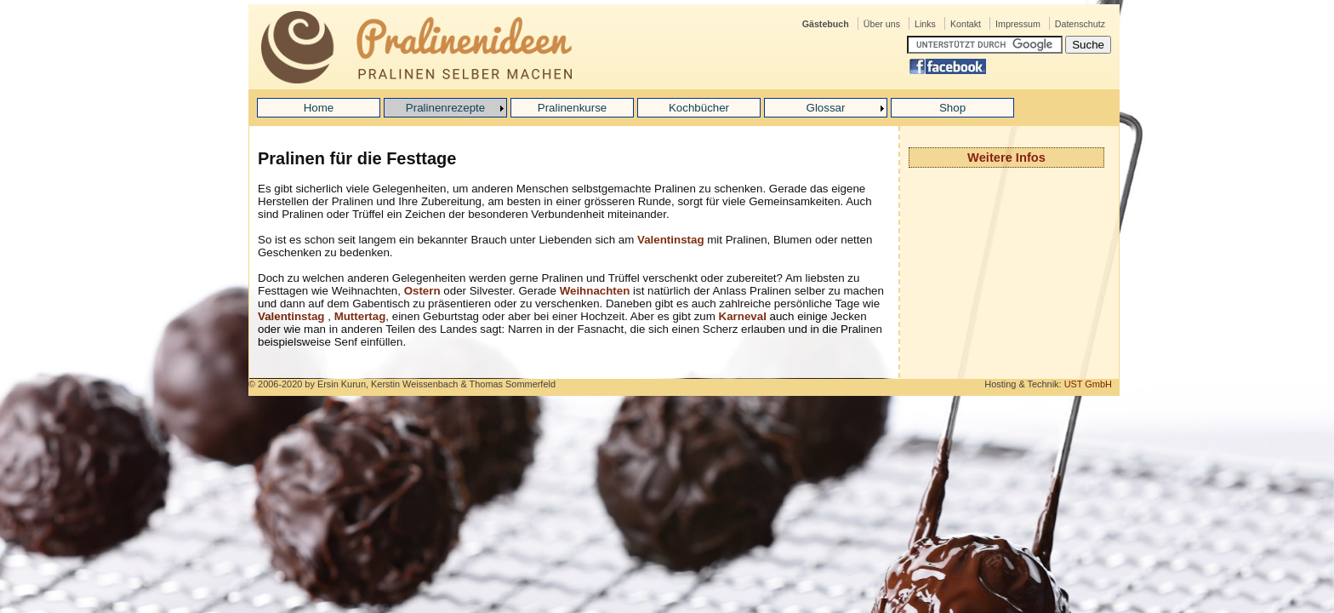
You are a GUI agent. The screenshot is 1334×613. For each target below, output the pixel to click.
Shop (952, 107)
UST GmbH (1088, 384)
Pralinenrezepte (445, 107)
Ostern (422, 290)
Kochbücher (699, 107)
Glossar (826, 107)
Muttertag (360, 316)
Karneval (744, 316)
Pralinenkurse (572, 107)
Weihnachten (596, 290)
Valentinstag (670, 239)
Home (319, 107)
